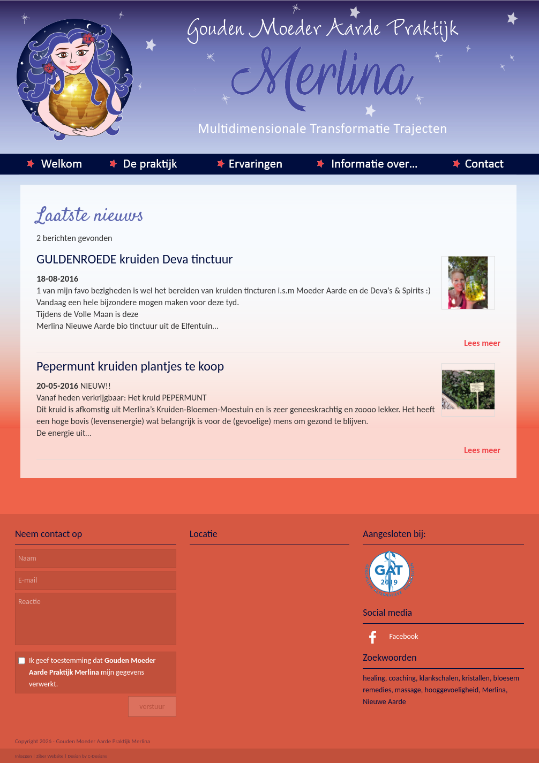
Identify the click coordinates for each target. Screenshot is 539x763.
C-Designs (97, 756)
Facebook (390, 636)
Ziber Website (49, 756)
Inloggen (23, 756)
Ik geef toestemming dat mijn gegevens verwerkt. (92, 672)
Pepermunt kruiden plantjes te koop (130, 366)
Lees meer (482, 343)
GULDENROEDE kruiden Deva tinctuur (134, 259)
